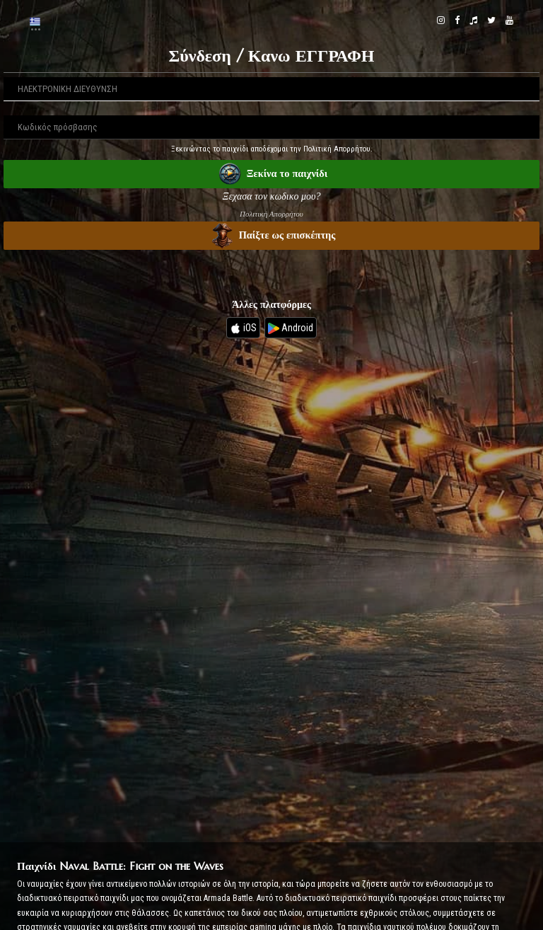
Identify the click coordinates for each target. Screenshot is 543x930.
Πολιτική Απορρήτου (271, 213)
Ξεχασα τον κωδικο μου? (272, 196)
